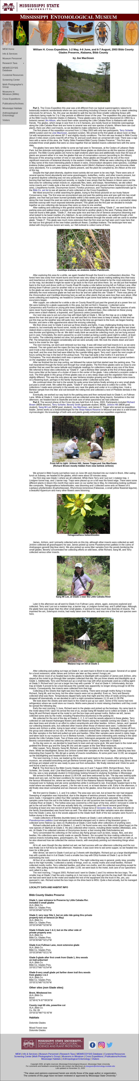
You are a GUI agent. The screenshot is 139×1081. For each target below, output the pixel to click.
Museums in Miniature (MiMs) (10, 92)
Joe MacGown (60, 133)
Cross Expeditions (11, 99)
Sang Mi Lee (45, 407)
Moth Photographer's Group (12, 85)
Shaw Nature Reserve (89, 409)
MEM (18, 1054)
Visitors (6, 120)
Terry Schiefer (126, 130)
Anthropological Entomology (10, 114)
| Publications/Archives (115, 1056)
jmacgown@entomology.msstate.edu (100, 1066)
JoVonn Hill (112, 405)
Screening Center (11, 80)
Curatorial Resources (12, 75)
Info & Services (9, 54)
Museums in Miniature (73, 1056)
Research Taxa (9, 63)
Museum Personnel (12, 58)
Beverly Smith (74, 405)
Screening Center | (23, 1056)
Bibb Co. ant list (41, 190)
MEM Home (8, 49)
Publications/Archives (13, 103)
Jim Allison (50, 120)
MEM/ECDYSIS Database (10, 69)
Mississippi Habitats (12, 108)
